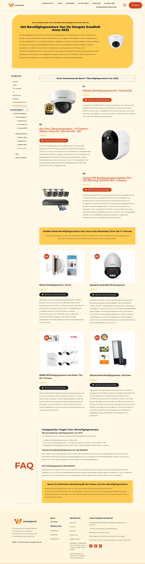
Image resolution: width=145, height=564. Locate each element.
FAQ (17, 154)
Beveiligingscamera (20, 106)
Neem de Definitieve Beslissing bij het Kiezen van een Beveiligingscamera (22, 157)
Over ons (96, 3)
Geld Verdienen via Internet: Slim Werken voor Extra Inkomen (77, 556)
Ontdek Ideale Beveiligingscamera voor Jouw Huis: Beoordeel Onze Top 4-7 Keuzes (22, 134)
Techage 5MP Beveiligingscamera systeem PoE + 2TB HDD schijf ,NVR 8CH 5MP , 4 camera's (23, 128)
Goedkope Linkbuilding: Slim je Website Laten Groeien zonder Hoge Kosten (78, 546)
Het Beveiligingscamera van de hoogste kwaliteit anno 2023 (20, 113)
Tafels (15, 85)
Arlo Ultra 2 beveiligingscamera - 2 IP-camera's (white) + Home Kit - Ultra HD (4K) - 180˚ (23, 124)
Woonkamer (54, 539)
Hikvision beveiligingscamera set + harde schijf (23, 121)
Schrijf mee (109, 3)
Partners (70, 3)
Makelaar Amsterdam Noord (99, 532)
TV (13, 92)
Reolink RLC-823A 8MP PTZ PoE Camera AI (23, 141)
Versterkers (17, 95)
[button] (125, 5)
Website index (75, 539)
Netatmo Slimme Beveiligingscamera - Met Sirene (23, 148)
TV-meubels (17, 88)
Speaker (16, 99)
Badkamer (54, 534)
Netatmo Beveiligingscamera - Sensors (23, 137)
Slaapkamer (54, 530)
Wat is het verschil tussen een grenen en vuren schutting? (109, 540)
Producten (48, 3)
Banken (15, 82)
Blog (60, 3)
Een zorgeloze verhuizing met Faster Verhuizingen (107, 536)
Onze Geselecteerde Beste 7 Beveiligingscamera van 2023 (22, 117)
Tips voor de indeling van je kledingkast (103, 528)
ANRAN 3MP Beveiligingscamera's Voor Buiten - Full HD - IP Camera (23, 144)
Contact (72, 526)
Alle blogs (53, 521)
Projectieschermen (20, 102)
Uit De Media (83, 3)
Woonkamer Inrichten (106, 7)
